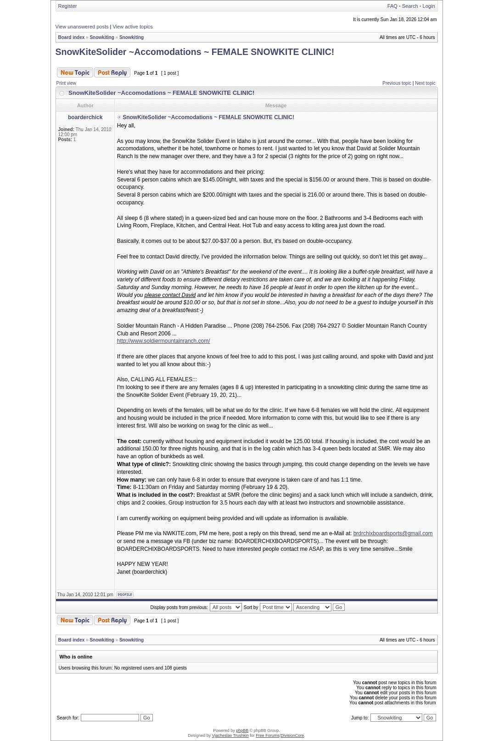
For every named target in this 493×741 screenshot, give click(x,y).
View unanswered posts (82, 26)
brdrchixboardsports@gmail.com (393, 533)
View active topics (132, 26)
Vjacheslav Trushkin (230, 735)
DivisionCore (292, 735)
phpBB (242, 730)
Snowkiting (102, 37)
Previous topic (396, 83)
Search (410, 6)
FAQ (392, 6)
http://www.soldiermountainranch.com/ (163, 341)
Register (67, 6)
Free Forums (268, 735)
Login (429, 6)
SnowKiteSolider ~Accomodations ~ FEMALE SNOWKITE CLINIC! (195, 52)
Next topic (425, 83)
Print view (66, 83)
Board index (71, 37)
